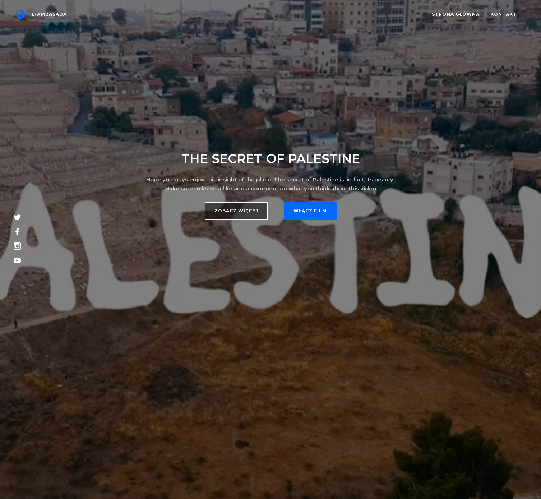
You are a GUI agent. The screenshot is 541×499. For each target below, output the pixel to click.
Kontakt (503, 14)
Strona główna (456, 14)
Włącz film (310, 210)
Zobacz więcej (236, 210)
